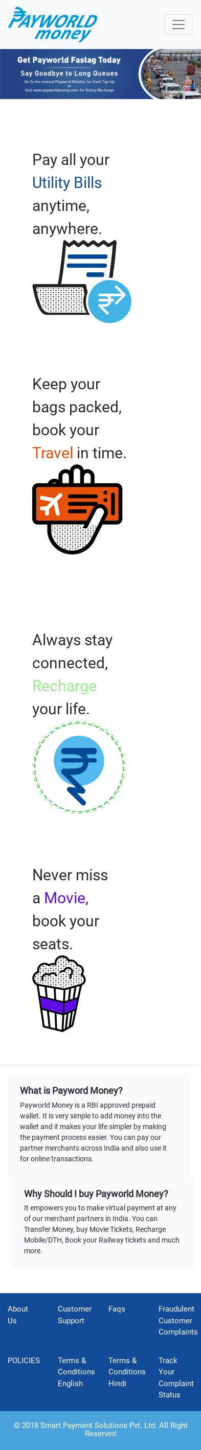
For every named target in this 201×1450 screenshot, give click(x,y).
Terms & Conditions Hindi (127, 1372)
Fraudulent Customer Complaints (178, 1320)
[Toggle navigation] (178, 24)
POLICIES (24, 1360)
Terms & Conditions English (76, 1372)
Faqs (116, 1309)
